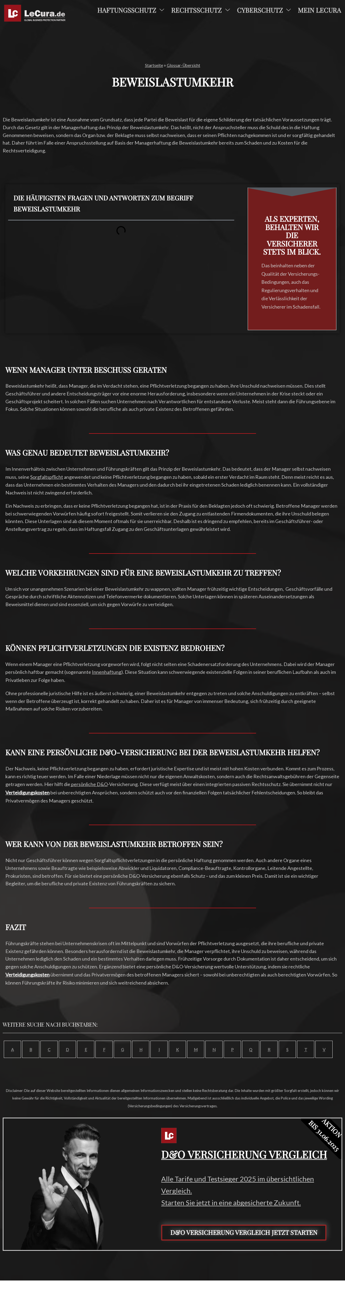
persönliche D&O (89, 784)
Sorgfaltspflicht (46, 477)
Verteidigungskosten (27, 792)
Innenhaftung (106, 672)
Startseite (151, 65)
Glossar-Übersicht (185, 65)
